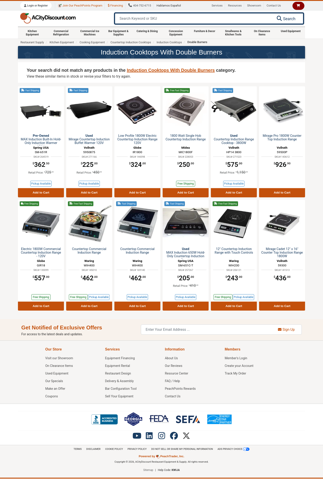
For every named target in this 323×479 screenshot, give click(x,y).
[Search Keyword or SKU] (193, 18)
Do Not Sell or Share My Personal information (183, 449)
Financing (115, 5)
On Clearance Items (262, 33)
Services (217, 5)
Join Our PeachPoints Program (80, 5)
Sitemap (148, 470)
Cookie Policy (113, 449)
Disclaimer (92, 449)
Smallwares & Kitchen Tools (233, 33)
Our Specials (54, 381)
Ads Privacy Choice (235, 449)
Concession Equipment (176, 33)
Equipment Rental (117, 366)
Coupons (51, 396)
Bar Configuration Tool (121, 389)
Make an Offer (55, 389)
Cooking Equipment (92, 42)
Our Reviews (174, 366)
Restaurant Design (118, 373)
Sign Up (286, 329)
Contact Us (274, 5)
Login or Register (36, 5)
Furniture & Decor (204, 31)
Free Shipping (185, 183)
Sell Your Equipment (119, 396)
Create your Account (239, 366)
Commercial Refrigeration (61, 33)
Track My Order (236, 373)
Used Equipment (291, 31)
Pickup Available (41, 183)
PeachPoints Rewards (180, 389)
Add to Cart (41, 192)
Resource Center (177, 373)
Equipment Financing (120, 358)
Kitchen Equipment (32, 33)
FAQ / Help (172, 381)
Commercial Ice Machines (89, 33)
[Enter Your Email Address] (206, 329)
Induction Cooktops (169, 42)
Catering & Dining (147, 31)
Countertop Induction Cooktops (130, 42)
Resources (235, 5)
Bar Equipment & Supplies (118, 33)
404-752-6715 (139, 5)
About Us (171, 358)
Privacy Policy (137, 449)
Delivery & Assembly (119, 381)
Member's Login (236, 358)
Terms (76, 449)
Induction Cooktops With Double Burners (171, 70)
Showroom (254, 5)
